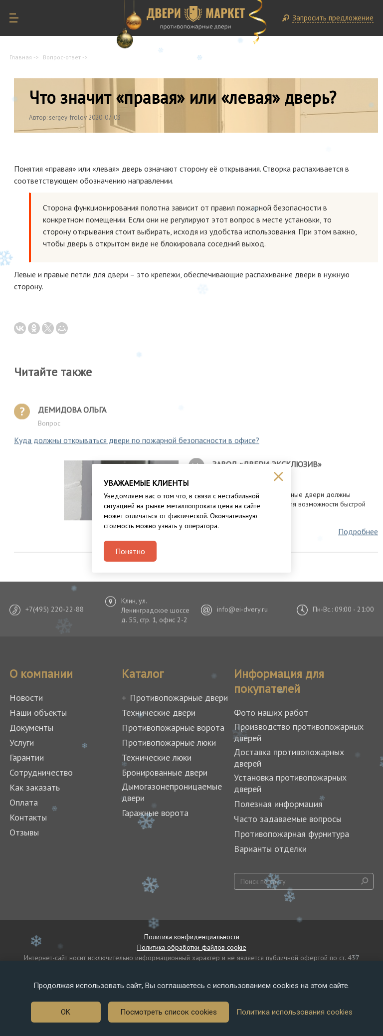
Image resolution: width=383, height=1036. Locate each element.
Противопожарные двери (179, 697)
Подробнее (358, 535)
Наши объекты (38, 712)
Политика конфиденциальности (191, 936)
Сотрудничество (41, 772)
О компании (41, 673)
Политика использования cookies (294, 1012)
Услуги (21, 742)
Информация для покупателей (279, 681)
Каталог (143, 673)
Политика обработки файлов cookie (191, 947)
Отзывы (24, 832)
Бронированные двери (164, 772)
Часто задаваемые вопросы (288, 819)
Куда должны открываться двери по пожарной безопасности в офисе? (136, 443)
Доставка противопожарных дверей (289, 757)
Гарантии (26, 757)
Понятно (130, 551)
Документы (31, 727)
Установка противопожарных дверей (290, 783)
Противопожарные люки (169, 742)
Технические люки (157, 757)
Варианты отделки (270, 848)
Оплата (23, 802)
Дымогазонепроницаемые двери (172, 792)
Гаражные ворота (155, 813)
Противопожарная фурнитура (291, 833)
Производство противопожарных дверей (299, 732)
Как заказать (34, 787)
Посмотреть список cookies (168, 1012)
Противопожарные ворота (173, 727)
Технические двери (158, 712)
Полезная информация (278, 804)
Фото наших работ (271, 712)
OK (65, 1012)
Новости (26, 697)
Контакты (28, 817)
